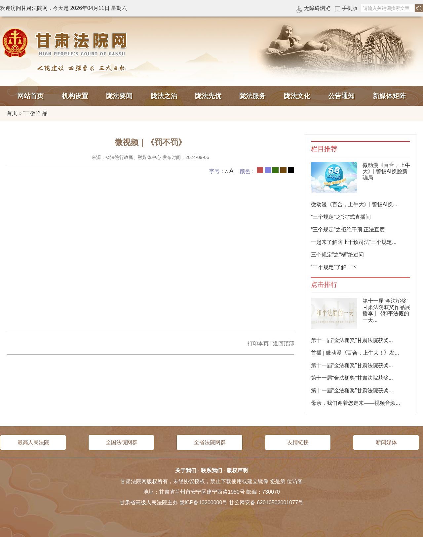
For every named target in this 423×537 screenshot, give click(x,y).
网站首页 (30, 95)
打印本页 (258, 343)
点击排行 (324, 284)
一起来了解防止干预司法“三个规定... (354, 242)
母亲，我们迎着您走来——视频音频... (355, 403)
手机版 (350, 8)
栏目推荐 (324, 148)
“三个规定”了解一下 (334, 267)
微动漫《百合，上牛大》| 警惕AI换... (354, 204)
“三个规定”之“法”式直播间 (341, 217)
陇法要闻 (119, 95)
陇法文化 (297, 95)
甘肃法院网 (66, 42)
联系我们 (211, 470)
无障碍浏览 (317, 8)
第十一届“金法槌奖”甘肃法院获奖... (352, 340)
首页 (12, 113)
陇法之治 (164, 95)
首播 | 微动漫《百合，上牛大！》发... (355, 353)
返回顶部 (283, 343)
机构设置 (75, 95)
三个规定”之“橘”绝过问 (337, 254)
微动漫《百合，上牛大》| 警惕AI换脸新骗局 (386, 171)
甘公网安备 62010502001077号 (266, 502)
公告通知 (341, 95)
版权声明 (237, 470)
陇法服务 (252, 95)
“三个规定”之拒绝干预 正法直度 (348, 229)
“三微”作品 (35, 113)
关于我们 (185, 470)
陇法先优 (208, 95)
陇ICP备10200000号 (203, 502)
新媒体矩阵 (389, 95)
